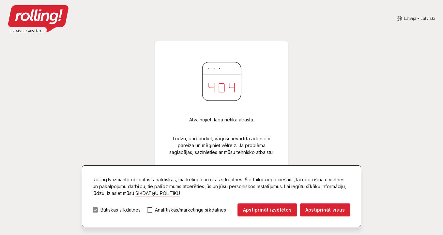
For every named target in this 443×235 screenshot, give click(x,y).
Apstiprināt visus (325, 210)
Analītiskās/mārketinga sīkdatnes (190, 210)
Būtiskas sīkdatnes (120, 210)
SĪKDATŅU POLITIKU (157, 193)
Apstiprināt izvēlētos (267, 210)
